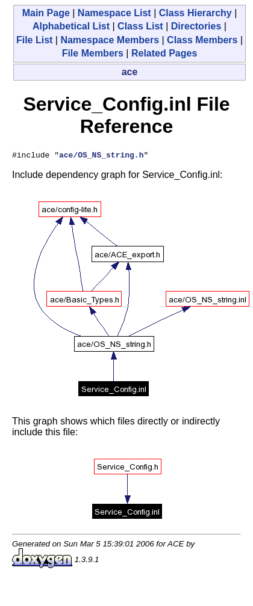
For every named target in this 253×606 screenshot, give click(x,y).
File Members (92, 53)
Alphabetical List (71, 26)
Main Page (46, 13)
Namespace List (114, 13)
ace (130, 72)
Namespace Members (109, 40)
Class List (140, 26)
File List (34, 40)
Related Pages (164, 53)
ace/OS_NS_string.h (101, 156)
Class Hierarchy (195, 13)
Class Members (202, 40)
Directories (196, 26)
